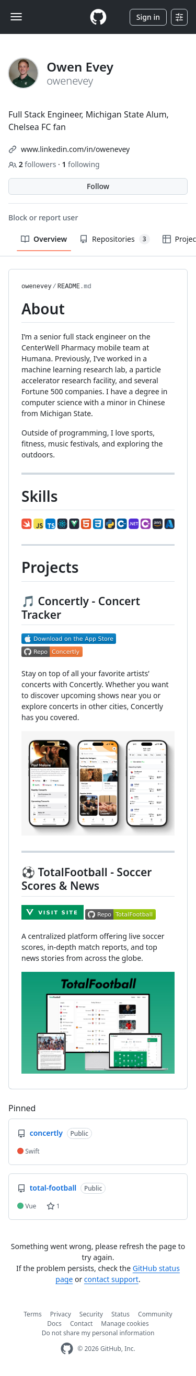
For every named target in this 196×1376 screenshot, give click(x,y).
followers (33, 164)
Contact (81, 1323)
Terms (33, 1314)
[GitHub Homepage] (67, 1348)
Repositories (114, 239)
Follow (98, 186)
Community (155, 1314)
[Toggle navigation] (16, 17)
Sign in (148, 17)
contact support (111, 1279)
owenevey (36, 286)
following (80, 164)
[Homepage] (98, 17)
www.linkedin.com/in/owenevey (75, 149)
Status (120, 1314)
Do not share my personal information (98, 1332)
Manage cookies (124, 1323)
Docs (54, 1323)
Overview (44, 239)
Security (91, 1314)
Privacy (60, 1314)
